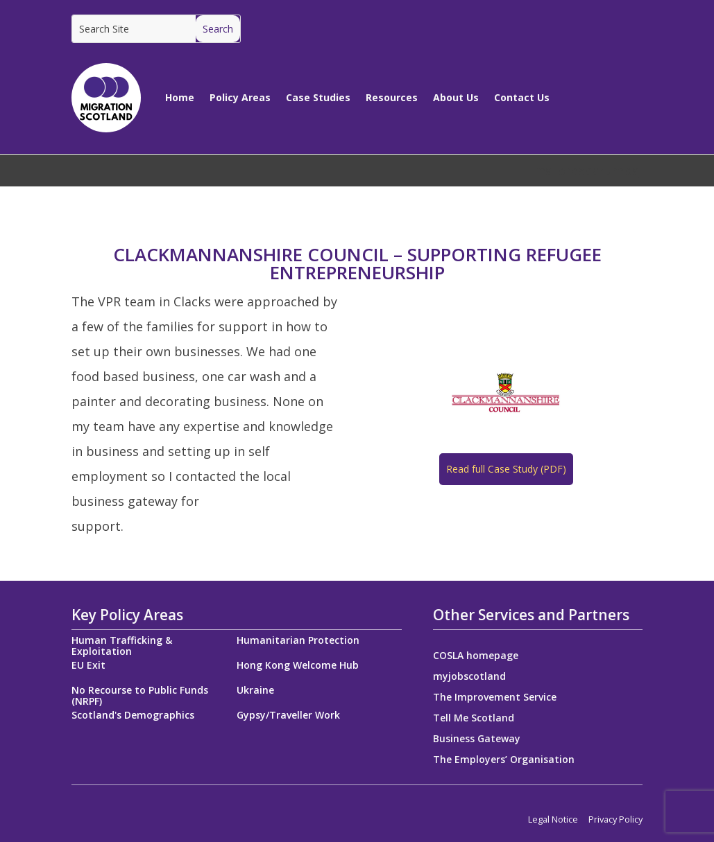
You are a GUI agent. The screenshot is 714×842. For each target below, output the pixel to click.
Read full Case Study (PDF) (506, 468)
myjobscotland (469, 677)
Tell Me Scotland (473, 718)
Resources (392, 97)
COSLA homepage (475, 656)
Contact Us (522, 97)
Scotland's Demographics (132, 714)
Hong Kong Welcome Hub (298, 665)
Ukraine (255, 689)
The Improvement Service (494, 697)
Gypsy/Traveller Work (288, 714)
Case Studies (318, 97)
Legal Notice (553, 819)
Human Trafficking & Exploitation (121, 645)
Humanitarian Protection (298, 640)
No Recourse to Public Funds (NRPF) (139, 695)
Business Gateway (476, 739)
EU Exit (88, 665)
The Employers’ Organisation (504, 760)
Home (179, 97)
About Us (456, 97)
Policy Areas (240, 97)
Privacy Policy (615, 819)
